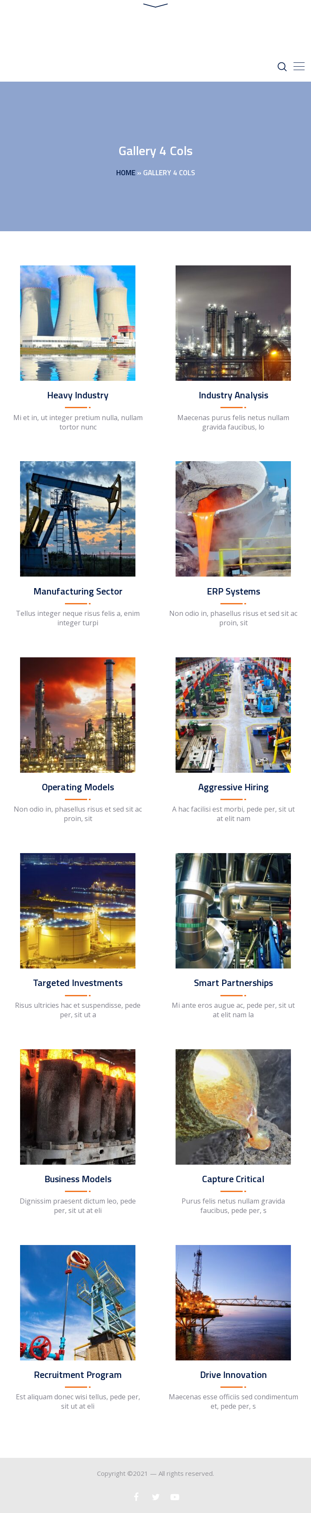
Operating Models (78, 787)
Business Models (77, 1179)
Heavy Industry (78, 395)
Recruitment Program (78, 1374)
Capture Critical (233, 1179)
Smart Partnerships (233, 982)
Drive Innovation (233, 1374)
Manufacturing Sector (78, 590)
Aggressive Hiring (233, 787)
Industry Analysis (233, 395)
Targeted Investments (78, 982)
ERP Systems (233, 590)
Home (125, 172)
